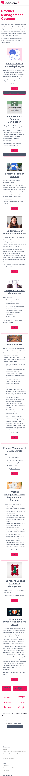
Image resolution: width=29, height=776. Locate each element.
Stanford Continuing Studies (15, 595)
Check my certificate (14, 93)
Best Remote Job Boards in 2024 (13, 756)
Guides (5, 749)
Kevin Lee (15, 432)
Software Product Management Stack (14, 751)
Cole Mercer (8, 199)
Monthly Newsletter (9, 758)
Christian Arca (9, 320)
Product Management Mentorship (13, 754)
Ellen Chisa (8, 264)
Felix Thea (15, 549)
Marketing (7, 687)
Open (13, 89)
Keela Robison (15, 469)
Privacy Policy (17, 723)
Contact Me (6, 770)
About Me (6, 765)
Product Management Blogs (19, 688)
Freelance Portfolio (9, 768)
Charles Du (8, 672)
